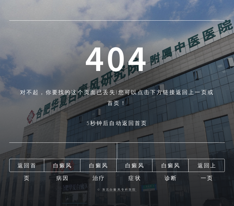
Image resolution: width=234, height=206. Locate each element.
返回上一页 (207, 167)
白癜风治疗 (98, 167)
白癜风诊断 (171, 167)
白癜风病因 (62, 167)
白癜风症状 (134, 167)
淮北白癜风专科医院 (119, 189)
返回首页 (27, 167)
